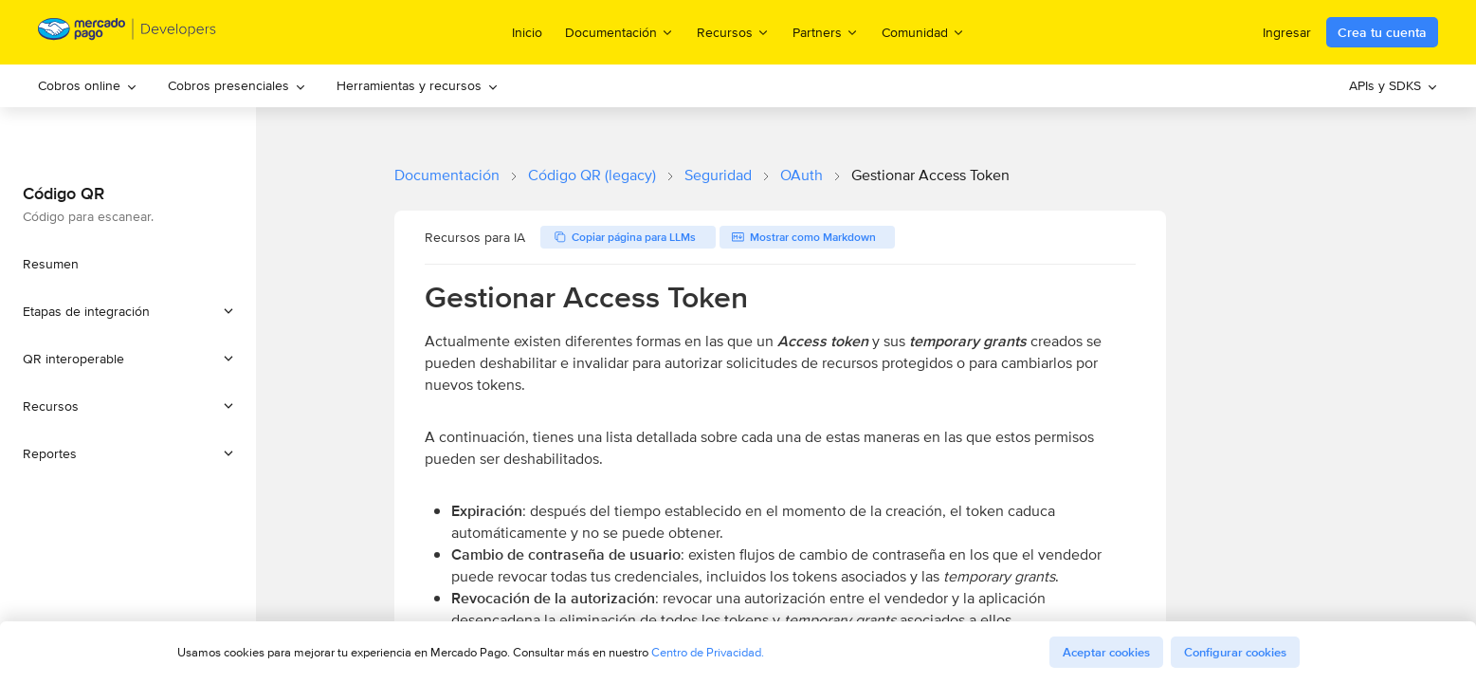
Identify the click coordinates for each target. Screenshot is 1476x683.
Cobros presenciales (237, 85)
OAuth (801, 175)
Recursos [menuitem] (733, 32)
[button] (128, 311)
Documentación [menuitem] (619, 32)
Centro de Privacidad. (707, 652)
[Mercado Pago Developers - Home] (127, 32)
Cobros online (87, 85)
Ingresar (1287, 32)
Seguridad (718, 175)
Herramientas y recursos (418, 85)
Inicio (527, 32)
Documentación (447, 175)
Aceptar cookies (1106, 652)
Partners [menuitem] (826, 32)
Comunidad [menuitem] (923, 32)
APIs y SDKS (1393, 85)
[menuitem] (87, 86)
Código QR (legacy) (592, 175)
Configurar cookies (1235, 652)
